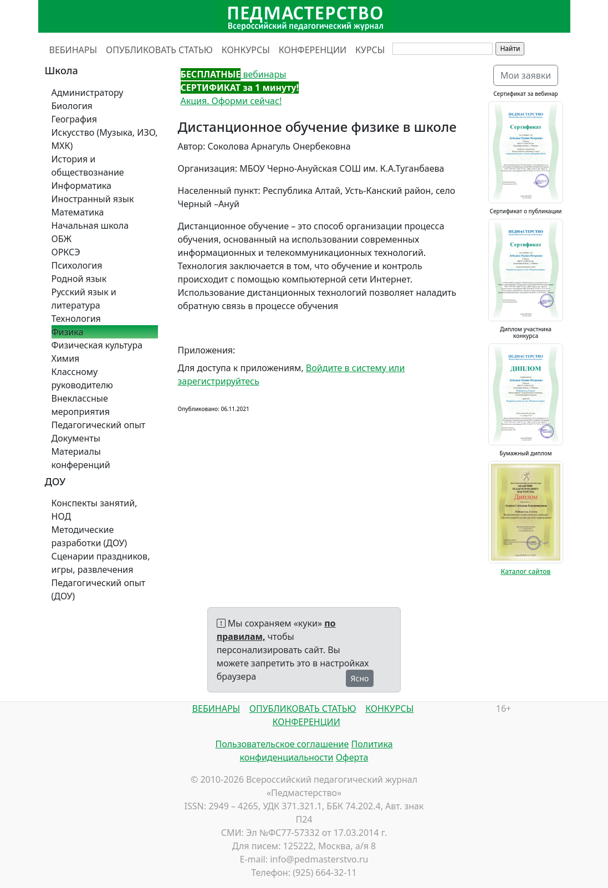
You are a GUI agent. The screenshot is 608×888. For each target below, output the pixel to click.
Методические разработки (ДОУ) (89, 536)
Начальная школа (90, 225)
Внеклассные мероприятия (81, 405)
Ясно (360, 678)
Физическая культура (97, 345)
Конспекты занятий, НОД (94, 509)
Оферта (352, 757)
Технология (76, 318)
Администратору (88, 92)
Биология (72, 106)
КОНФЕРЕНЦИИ (312, 50)
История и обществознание (88, 165)
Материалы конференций (81, 458)
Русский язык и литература (84, 298)
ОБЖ (61, 239)
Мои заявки (525, 75)
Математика (78, 212)
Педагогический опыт (99, 425)
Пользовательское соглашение (282, 744)
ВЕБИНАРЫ (73, 50)
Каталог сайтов (526, 571)
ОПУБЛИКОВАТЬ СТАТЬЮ (159, 50)
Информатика (81, 185)
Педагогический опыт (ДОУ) (99, 589)
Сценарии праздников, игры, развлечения (101, 563)
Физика (68, 332)
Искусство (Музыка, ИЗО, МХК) (105, 139)
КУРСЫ (370, 50)
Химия (66, 358)
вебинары (234, 74)
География (74, 119)
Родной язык (79, 279)
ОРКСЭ (66, 252)
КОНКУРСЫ (246, 50)
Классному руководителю (82, 378)
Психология (77, 265)
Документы (76, 438)
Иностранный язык (93, 199)
